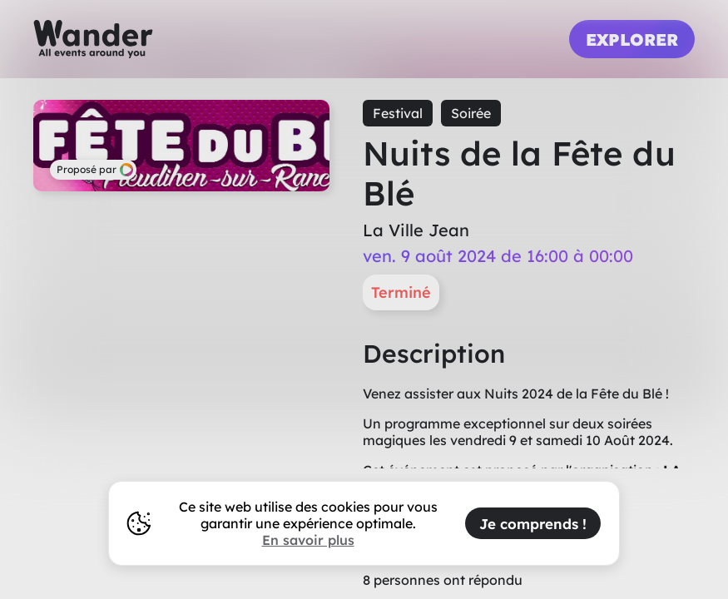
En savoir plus (308, 540)
